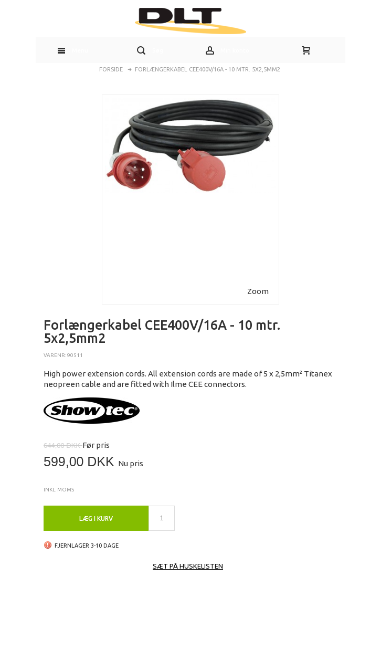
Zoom (258, 291)
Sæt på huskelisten (188, 566)
